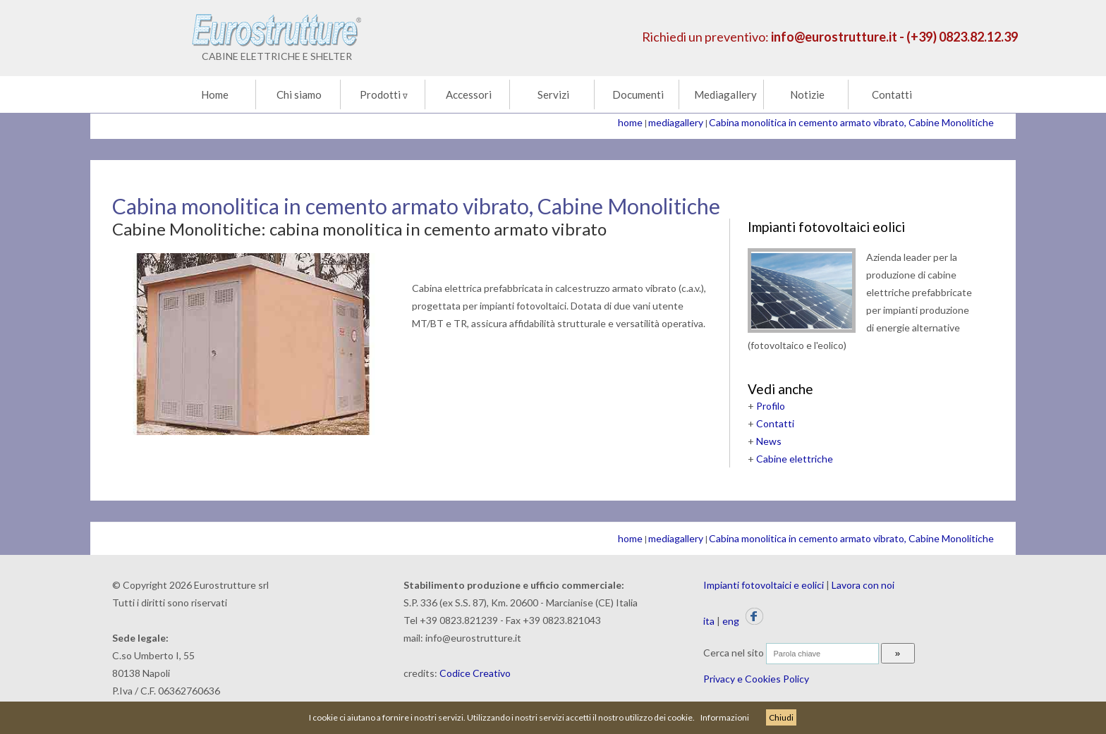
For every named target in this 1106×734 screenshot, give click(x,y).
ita (709, 621)
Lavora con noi (863, 585)
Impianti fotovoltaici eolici (826, 227)
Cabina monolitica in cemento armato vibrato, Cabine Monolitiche (851, 122)
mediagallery (675, 122)
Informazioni (724, 717)
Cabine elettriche (794, 459)
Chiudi (781, 717)
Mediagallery (725, 94)
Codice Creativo (475, 673)
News (769, 441)
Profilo (770, 406)
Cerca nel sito (733, 653)
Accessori (469, 94)
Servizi (553, 94)
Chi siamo (299, 94)
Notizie (807, 94)
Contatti (892, 94)
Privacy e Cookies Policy (756, 679)
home (630, 122)
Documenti (638, 94)
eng (730, 621)
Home (215, 94)
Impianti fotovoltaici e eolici (763, 585)
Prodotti (384, 94)
